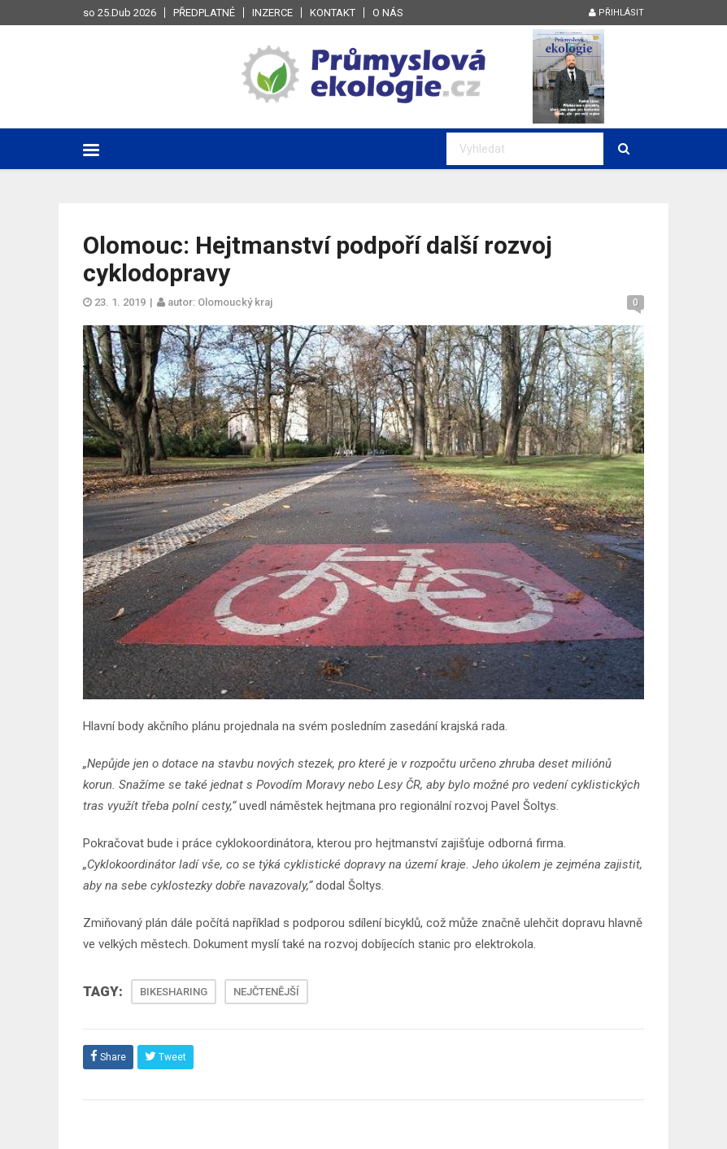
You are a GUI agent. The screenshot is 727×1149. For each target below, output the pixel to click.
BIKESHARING (173, 992)
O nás (387, 13)
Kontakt (332, 13)
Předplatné (204, 13)
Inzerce (272, 13)
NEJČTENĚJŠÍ (266, 992)
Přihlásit (616, 12)
